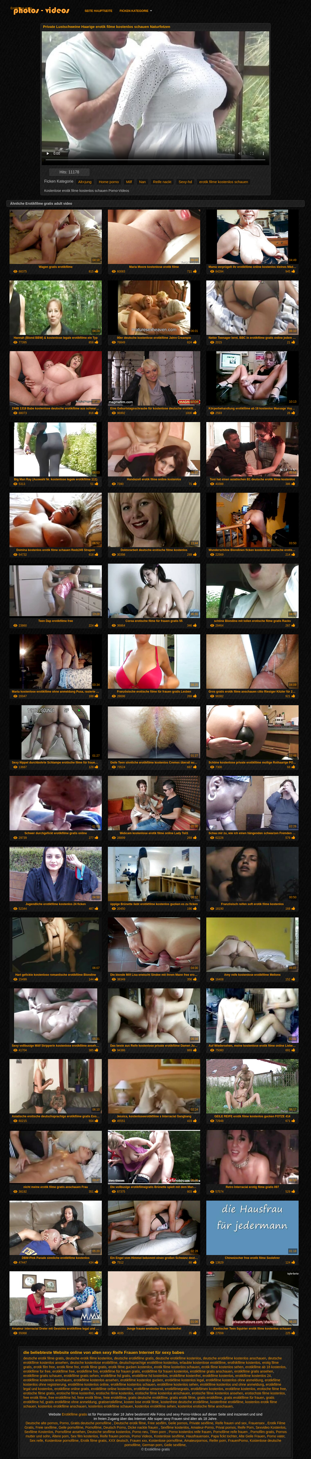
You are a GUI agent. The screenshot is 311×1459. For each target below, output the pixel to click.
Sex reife (36, 1440)
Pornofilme (93, 1427)
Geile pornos (177, 1423)
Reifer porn (217, 1440)
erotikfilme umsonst (148, 1389)
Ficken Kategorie (134, 11)
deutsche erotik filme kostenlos (89, 1358)
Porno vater (276, 1436)
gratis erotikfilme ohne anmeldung (70, 1402)
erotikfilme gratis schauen (42, 1376)
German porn (152, 1445)
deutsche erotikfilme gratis (134, 1358)
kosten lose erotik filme (141, 1402)
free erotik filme (35, 1398)
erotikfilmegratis (177, 1389)
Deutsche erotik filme (130, 1423)
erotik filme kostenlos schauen (223, 182)
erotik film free (44, 1367)
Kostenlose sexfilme (169, 1436)
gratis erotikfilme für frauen (244, 1398)
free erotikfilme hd (61, 1398)
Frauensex (257, 1423)
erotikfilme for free (37, 1371)
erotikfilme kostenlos (218, 1376)
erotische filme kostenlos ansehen (217, 1393)
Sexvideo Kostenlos (270, 1427)
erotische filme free (271, 1389)
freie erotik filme (90, 1398)
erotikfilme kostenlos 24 (253, 1376)
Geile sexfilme (175, 1445)
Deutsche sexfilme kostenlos (108, 1432)
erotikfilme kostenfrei (185, 1376)
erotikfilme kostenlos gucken (141, 1380)
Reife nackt (162, 182)
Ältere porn (60, 1436)
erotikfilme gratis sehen (81, 1376)
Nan (142, 182)
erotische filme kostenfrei (75, 1393)
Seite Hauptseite (98, 11)
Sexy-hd (185, 182)
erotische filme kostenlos (114, 1393)
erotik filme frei (68, 1367)
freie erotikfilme (114, 1398)
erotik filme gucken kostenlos (130, 1367)
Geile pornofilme (71, 1427)
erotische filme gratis (38, 1393)
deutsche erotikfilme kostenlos (178, 1358)
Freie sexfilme (46, 1427)
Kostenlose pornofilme (62, 1440)
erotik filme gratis (94, 1367)
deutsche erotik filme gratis (43, 1358)
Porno (64, 1423)
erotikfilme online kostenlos (111, 1389)
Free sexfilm (157, 1423)
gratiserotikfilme (110, 1402)
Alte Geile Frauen (252, 1436)
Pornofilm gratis (262, 1432)
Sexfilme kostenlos (175, 1427)
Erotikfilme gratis (21, 8)
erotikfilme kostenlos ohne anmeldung (234, 1380)
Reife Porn (246, 1427)
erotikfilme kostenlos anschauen (47, 1380)
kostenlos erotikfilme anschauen (62, 1406)
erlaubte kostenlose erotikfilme (203, 1363)
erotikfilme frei (87, 1371)
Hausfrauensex (197, 1436)
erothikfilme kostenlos (243, 1363)
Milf (129, 182)
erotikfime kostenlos (240, 1389)
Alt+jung (85, 182)
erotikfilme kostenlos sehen (177, 1384)
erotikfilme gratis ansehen (253, 1371)
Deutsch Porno (115, 1427)
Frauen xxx (138, 1440)
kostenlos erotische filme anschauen (205, 1406)
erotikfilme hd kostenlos (149, 1376)
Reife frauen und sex (231, 1423)
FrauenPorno (238, 1440)
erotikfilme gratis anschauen (211, 1371)
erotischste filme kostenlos (265, 1393)
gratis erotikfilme (209, 1398)
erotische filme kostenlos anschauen (162, 1393)
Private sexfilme (201, 1423)
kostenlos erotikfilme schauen (110, 1406)
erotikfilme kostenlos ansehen (96, 1380)
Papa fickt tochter (224, 1436)
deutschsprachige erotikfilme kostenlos (148, 1363)
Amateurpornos (195, 1440)
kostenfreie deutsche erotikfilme (184, 1402)
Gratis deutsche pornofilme (91, 1423)
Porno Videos (142, 1436)
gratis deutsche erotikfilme (148, 1398)
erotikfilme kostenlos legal (184, 1380)
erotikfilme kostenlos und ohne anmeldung (232, 1384)
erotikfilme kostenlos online (88, 1384)
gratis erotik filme (182, 1398)
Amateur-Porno (202, 1427)
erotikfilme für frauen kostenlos (165, 1371)
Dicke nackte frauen (143, 1427)
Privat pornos (226, 1427)
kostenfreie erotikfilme (226, 1402)
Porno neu (140, 1432)
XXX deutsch (118, 1440)
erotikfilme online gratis (71, 1389)
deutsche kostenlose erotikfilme (93, 1363)
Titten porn (158, 1432)
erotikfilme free (63, 1371)
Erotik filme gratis (93, 1440)
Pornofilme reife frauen (231, 1432)
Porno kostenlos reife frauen (190, 1432)
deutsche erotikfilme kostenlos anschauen (234, 1358)
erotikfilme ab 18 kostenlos (265, 1367)
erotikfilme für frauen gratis (120, 1371)
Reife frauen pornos (115, 1436)
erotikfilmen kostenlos (207, 1389)
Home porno (109, 182)
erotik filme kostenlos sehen (222, 1367)
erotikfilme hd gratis (115, 1376)
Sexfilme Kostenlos (38, 1432)
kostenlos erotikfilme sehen (155, 1406)
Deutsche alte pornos (42, 1423)
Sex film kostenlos (84, 1436)
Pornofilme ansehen (70, 1432)
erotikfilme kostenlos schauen (133, 1384)
